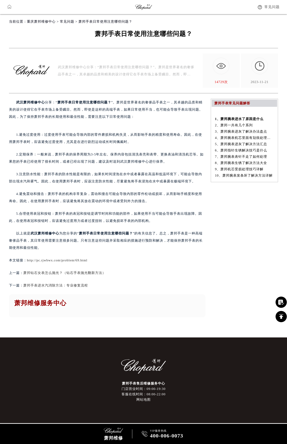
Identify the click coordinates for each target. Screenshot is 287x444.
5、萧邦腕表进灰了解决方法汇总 (241, 144)
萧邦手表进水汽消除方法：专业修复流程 (55, 285)
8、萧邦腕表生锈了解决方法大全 (241, 163)
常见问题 (67, 21)
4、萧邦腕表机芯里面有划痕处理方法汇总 (244, 138)
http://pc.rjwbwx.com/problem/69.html (57, 260)
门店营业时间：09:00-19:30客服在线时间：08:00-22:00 (143, 391)
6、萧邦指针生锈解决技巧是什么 (241, 150)
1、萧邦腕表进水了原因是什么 (239, 119)
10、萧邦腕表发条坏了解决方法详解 (244, 175)
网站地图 (143, 399)
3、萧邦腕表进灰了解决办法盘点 (241, 131)
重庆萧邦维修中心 (41, 21)
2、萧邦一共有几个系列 (234, 125)
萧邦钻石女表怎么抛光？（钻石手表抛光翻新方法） (64, 273)
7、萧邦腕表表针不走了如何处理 (241, 156)
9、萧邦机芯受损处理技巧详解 (239, 169)
